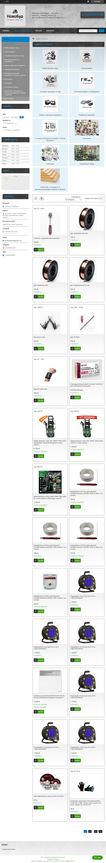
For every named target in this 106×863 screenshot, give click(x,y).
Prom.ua (62, 857)
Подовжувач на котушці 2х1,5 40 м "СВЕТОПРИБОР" (46, 748)
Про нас (39, 31)
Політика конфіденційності (67, 861)
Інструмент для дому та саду (50, 91)
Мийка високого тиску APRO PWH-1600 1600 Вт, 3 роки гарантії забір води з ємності (50, 497)
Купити (40, 250)
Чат (97, 858)
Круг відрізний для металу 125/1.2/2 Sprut (49, 796)
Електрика (50, 164)
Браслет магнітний (40, 389)
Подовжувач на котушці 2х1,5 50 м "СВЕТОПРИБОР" (82, 597)
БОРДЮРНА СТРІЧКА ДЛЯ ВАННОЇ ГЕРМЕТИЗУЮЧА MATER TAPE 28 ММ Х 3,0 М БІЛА (50, 547)
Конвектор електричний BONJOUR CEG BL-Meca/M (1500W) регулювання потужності (49, 697)
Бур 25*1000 (74, 337)
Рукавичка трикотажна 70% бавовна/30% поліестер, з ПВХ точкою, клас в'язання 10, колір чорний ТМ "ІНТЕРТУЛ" (85, 803)
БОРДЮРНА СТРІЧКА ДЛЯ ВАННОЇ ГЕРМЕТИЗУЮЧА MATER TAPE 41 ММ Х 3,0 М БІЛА (86, 547)
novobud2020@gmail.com (13, 240)
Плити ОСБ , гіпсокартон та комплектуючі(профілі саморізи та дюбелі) (50, 188)
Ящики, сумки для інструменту (50, 115)
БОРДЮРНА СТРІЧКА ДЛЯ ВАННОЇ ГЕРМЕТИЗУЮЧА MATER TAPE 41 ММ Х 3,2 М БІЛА (86, 493)
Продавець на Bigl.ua (53, 859)
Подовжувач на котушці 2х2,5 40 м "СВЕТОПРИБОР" (82, 697)
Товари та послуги (21, 31)
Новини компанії (8, 98)
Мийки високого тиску (50, 68)
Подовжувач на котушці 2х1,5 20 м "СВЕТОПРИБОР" (82, 748)
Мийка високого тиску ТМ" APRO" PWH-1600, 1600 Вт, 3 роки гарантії (86, 442)
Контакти (50, 31)
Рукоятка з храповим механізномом (46, 238)
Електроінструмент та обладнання (86, 91)
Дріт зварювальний (41, 285)
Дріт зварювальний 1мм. (79, 233)
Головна (5, 31)
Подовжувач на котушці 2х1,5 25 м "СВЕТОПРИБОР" (82, 648)
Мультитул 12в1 (39, 337)
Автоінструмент (86, 68)
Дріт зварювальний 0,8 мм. (80, 285)
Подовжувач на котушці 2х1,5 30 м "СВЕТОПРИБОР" (46, 648)
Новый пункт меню (9, 849)
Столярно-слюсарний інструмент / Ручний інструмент (50, 139)
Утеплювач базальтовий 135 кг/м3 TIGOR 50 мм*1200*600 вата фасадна (86, 385)
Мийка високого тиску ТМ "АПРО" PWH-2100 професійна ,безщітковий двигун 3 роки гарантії (50, 443)
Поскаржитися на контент (51, 861)
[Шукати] (102, 30)
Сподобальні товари (87, 164)
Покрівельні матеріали (87, 115)
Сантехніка (87, 138)
